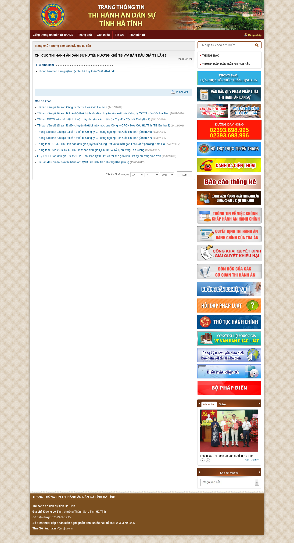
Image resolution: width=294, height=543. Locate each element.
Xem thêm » (252, 459)
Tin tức (119, 34)
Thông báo (210, 55)
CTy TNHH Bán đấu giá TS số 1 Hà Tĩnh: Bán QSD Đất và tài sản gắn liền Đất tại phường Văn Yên (99, 156)
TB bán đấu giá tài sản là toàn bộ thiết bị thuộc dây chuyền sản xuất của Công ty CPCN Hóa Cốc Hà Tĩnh (103, 113)
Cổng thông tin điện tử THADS (53, 34)
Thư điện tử (137, 34)
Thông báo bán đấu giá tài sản (70, 45)
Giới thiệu (103, 34)
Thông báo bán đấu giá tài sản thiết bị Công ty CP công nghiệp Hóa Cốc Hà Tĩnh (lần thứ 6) (94, 131)
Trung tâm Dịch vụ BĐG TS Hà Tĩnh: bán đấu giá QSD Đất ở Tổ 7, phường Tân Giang (90, 150)
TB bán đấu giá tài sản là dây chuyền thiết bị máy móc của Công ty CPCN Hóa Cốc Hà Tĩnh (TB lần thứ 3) (103, 125)
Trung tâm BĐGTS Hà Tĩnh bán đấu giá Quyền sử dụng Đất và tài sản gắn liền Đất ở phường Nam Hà (101, 144)
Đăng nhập (255, 35)
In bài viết (182, 92)
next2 (208, 460)
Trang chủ (85, 34)
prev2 (202, 460)
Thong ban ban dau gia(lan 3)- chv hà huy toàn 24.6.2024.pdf (76, 71)
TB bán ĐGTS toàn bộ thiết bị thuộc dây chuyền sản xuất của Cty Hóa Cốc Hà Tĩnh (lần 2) (93, 119)
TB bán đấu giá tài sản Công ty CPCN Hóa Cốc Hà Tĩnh (72, 107)
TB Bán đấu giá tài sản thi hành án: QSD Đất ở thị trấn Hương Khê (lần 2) (83, 162)
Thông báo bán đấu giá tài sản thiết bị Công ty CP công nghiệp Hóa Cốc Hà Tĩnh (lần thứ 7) (94, 138)
